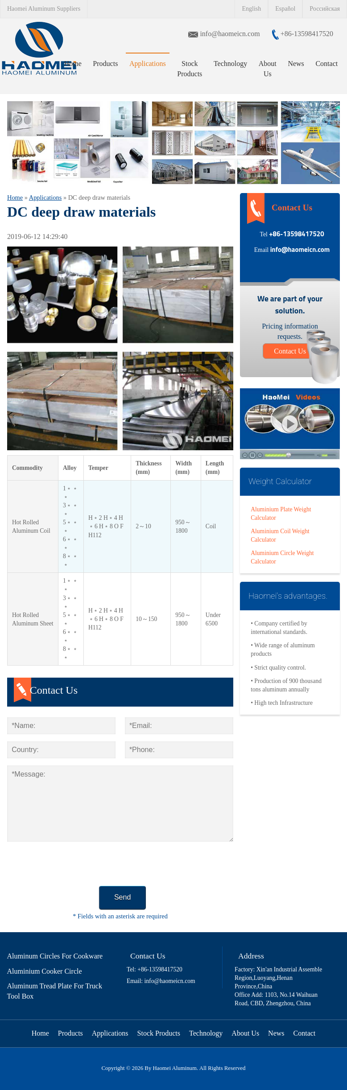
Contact (326, 63)
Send (122, 897)
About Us (268, 68)
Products (105, 63)
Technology (230, 63)
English (251, 8)
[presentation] (75, 866)
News (296, 63)
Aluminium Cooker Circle (44, 971)
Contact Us (290, 351)
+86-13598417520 (306, 33)
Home (73, 63)
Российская (325, 8)
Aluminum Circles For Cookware (55, 956)
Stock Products (189, 68)
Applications (147, 63)
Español (285, 8)
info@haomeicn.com (230, 33)
